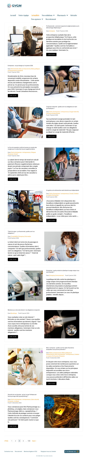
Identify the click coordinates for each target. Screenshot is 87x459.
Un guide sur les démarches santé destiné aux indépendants (62, 190)
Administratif (14, 68)
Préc (6, 441)
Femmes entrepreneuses (53, 113)
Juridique (16, 401)
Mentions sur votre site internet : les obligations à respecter (24, 310)
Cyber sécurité (35, 399)
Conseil (16, 154)
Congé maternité (74, 111)
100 (29, 441)
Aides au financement (25, 68)
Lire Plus (51, 54)
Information (27, 236)
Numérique (14, 313)
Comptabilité (14, 236)
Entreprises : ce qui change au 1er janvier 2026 (20, 65)
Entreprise (52, 31)
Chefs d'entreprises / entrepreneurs (59, 111)
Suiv (34, 441)
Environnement (59, 275)
